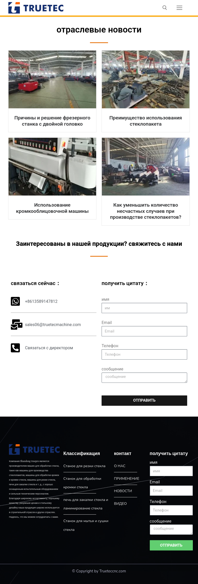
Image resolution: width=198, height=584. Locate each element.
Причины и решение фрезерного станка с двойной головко (52, 121)
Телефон (110, 345)
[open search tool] (164, 7)
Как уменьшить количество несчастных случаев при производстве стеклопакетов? (145, 211)
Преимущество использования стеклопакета (145, 121)
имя (105, 299)
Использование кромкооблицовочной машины (52, 208)
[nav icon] (179, 7)
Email (107, 322)
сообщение (112, 369)
